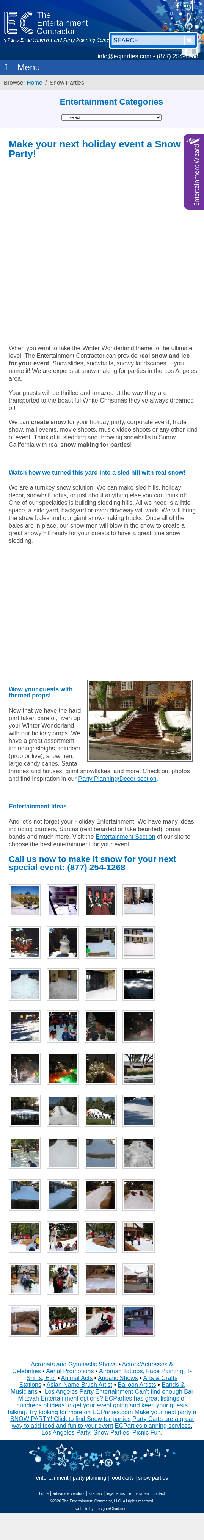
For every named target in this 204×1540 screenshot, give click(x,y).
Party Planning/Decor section (117, 778)
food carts (121, 1478)
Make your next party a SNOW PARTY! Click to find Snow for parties (103, 1415)
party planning (89, 1478)
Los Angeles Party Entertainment (89, 1391)
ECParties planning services (153, 1426)
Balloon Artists (137, 1385)
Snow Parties (111, 1432)
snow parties (153, 1478)
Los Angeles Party (66, 1432)
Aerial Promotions (70, 1371)
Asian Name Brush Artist (79, 1385)
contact (159, 1493)
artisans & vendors (69, 1493)
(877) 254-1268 (177, 56)
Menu (20, 67)
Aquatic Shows (118, 1378)
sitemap (95, 1493)
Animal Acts (77, 1378)
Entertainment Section (125, 836)
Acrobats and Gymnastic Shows (74, 1364)
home (44, 1493)
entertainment (52, 1478)
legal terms (115, 1493)
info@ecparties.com (124, 56)
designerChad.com (111, 1509)
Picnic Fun (146, 1432)
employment (139, 1493)
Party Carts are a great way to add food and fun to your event (103, 1422)
